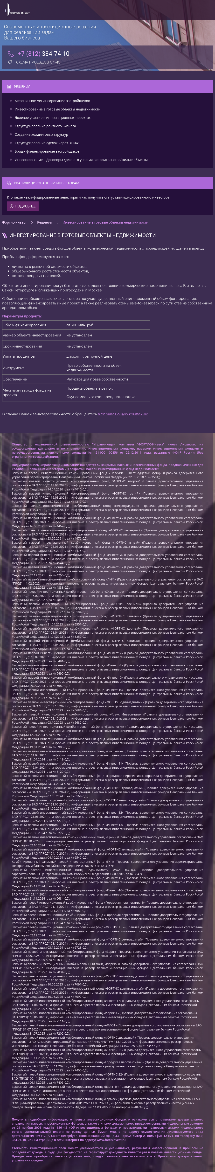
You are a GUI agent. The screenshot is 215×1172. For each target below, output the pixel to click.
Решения (44, 222)
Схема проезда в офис (34, 62)
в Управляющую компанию (123, 414)
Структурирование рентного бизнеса (45, 126)
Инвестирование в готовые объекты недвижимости (57, 109)
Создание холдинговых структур (41, 134)
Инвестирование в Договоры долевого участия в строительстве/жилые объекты (81, 159)
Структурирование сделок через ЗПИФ (47, 143)
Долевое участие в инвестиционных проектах (52, 117)
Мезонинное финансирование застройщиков (52, 100)
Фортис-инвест (14, 222)
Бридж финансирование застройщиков (47, 151)
